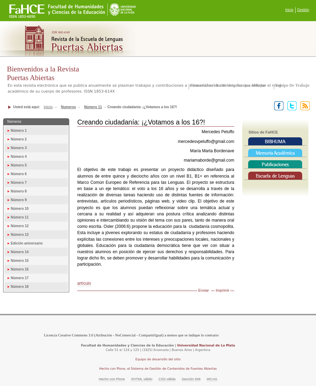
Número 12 (20, 226)
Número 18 (20, 287)
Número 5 (19, 165)
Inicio (289, 10)
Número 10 (20, 209)
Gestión (303, 10)
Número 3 (19, 148)
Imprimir (222, 290)
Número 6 (19, 174)
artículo (84, 283)
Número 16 (20, 269)
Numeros (68, 107)
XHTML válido (141, 379)
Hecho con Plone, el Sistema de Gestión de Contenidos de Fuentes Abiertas (158, 368)
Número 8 (19, 191)
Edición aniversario (27, 243)
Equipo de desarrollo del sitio (158, 359)
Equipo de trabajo (292, 85)
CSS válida (167, 379)
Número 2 (19, 139)
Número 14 (20, 252)
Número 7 (19, 183)
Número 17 (20, 278)
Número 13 (20, 235)
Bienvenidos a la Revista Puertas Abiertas (228, 85)
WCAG (212, 379)
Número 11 (93, 107)
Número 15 (20, 261)
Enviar (203, 290)
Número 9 (19, 200)
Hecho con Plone (112, 379)
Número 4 (19, 156)
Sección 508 (191, 379)
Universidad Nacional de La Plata (206, 345)
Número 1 (19, 130)
